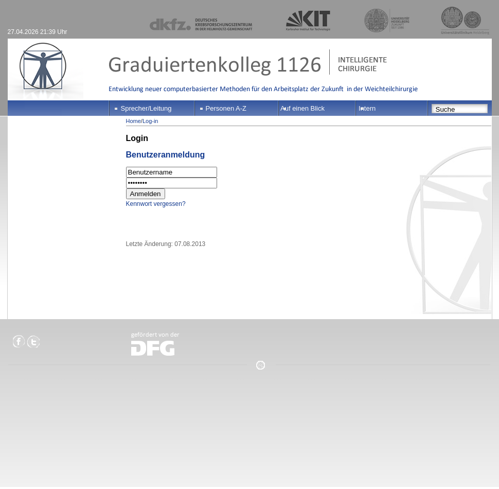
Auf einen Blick (302, 108)
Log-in (150, 121)
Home (133, 121)
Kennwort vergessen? (156, 203)
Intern (367, 108)
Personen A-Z (226, 108)
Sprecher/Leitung (146, 108)
